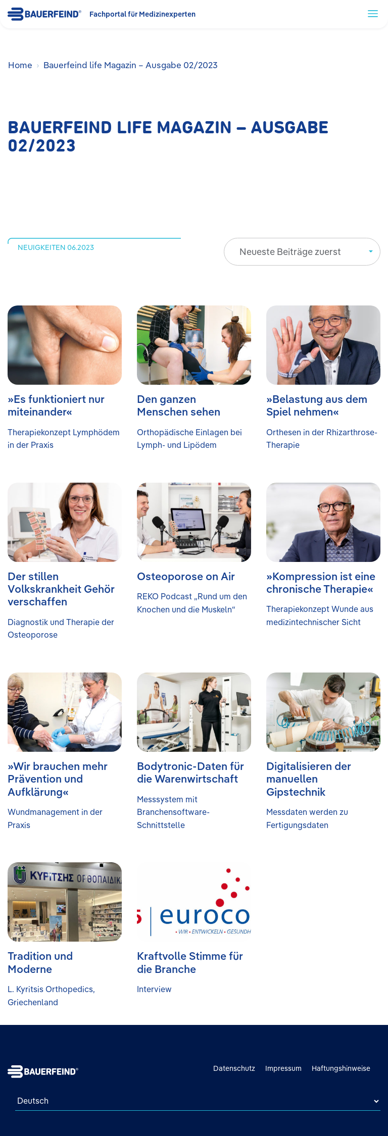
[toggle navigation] (372, 13)
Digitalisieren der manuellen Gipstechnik (308, 778)
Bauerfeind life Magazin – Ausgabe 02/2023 (130, 65)
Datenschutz (234, 1068)
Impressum (283, 1068)
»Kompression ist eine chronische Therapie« (320, 582)
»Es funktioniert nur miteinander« (56, 405)
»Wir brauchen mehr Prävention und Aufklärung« (58, 778)
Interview (154, 989)
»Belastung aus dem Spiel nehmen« (316, 405)
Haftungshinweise (341, 1068)
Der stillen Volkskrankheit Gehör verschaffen (61, 589)
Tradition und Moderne (40, 962)
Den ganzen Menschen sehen (178, 405)
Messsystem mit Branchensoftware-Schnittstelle (173, 812)
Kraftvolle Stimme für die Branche (190, 962)
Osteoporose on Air (186, 576)
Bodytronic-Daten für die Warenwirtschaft (190, 772)
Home (20, 65)
